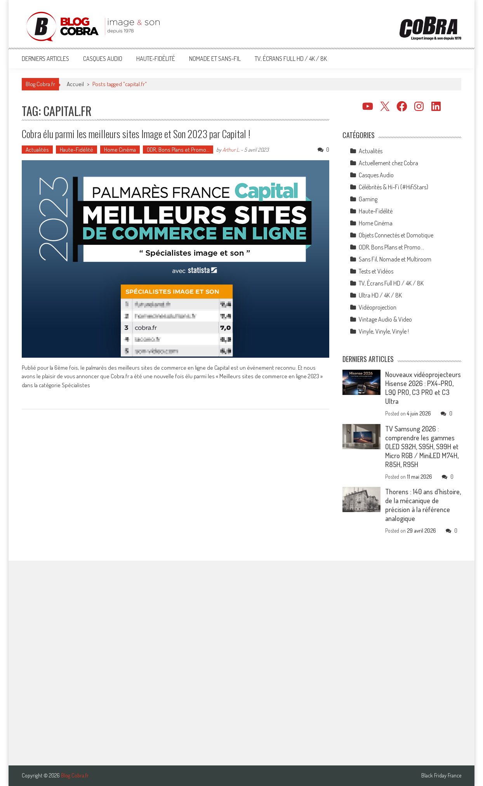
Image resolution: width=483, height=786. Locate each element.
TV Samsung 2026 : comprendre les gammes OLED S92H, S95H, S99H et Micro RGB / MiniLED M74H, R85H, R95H (422, 446)
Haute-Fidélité (155, 58)
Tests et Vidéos (376, 271)
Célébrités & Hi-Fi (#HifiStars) (393, 187)
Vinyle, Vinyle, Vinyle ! (384, 331)
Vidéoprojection (377, 307)
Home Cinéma (120, 149)
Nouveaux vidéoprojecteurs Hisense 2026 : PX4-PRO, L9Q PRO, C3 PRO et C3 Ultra (423, 387)
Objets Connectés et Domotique (396, 235)
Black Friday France (441, 775)
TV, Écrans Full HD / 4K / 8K (291, 58)
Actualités (37, 149)
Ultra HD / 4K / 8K (380, 295)
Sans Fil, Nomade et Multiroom (395, 259)
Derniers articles (45, 58)
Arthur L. (231, 149)
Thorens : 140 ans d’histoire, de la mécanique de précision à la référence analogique (423, 505)
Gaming (368, 199)
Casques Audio (102, 58)
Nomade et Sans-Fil (215, 58)
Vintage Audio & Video (385, 319)
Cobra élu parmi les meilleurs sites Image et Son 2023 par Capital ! (136, 133)
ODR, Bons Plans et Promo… (178, 149)
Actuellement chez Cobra (388, 163)
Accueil (75, 84)
